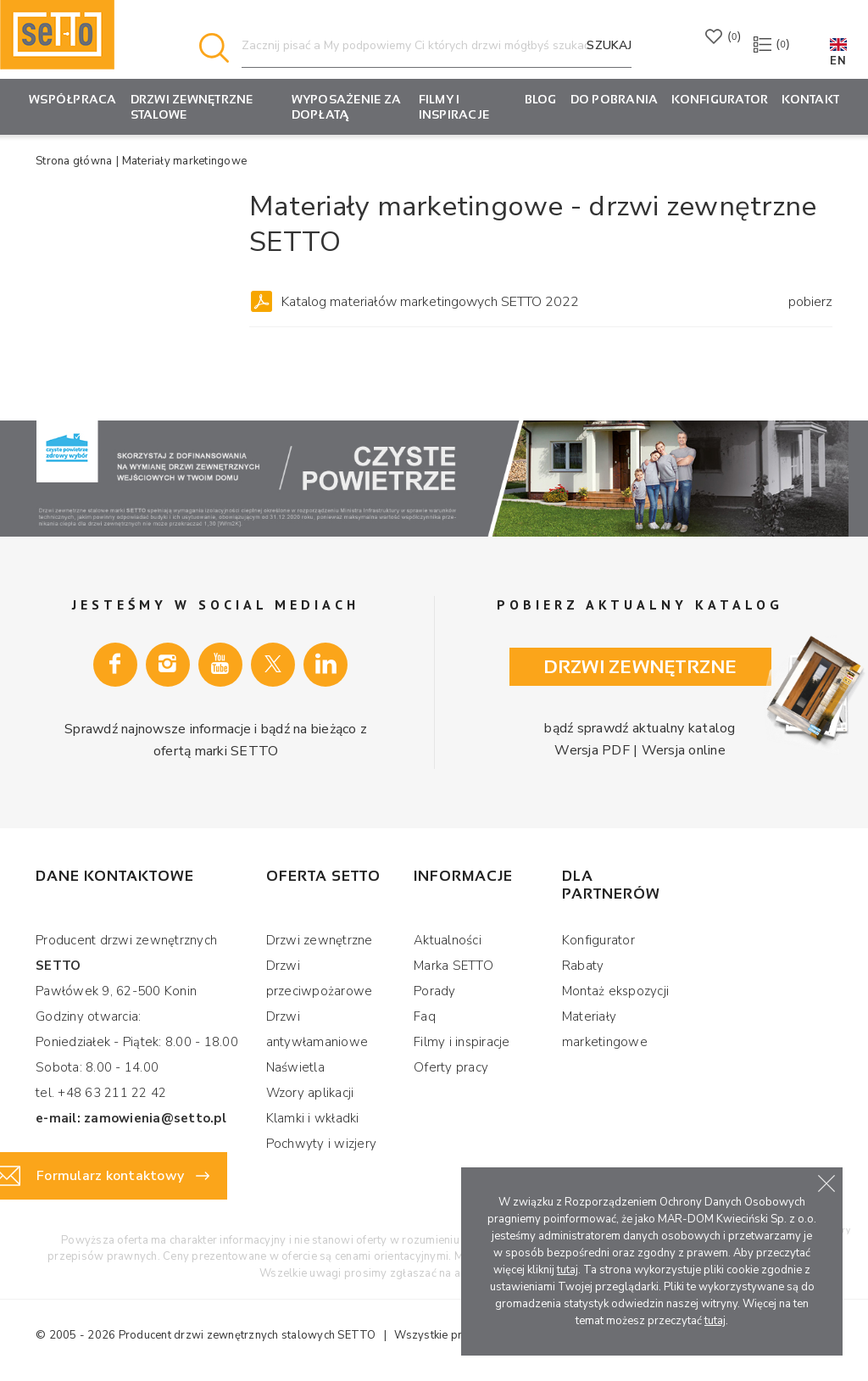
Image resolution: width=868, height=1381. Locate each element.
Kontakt (810, 99)
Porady (435, 991)
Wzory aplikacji (310, 1092)
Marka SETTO (453, 965)
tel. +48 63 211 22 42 (101, 1092)
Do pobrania (614, 99)
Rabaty (583, 965)
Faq (425, 1016)
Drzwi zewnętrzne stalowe (192, 106)
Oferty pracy (451, 1067)
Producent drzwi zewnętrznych (199, 1335)
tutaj (567, 1270)
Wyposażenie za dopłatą (347, 106)
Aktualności (447, 940)
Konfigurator (598, 940)
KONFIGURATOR (719, 99)
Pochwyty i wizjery (321, 1143)
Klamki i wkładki (312, 1118)
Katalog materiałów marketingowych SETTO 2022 (556, 302)
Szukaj (609, 45)
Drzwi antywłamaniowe (317, 1029)
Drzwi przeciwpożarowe (319, 978)
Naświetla (295, 1067)
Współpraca (73, 99)
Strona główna (74, 161)
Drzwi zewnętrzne (640, 667)
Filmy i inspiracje (454, 106)
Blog (541, 99)
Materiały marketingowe (605, 1029)
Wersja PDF (595, 750)
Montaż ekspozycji (615, 991)
